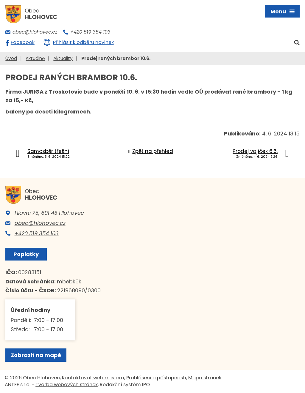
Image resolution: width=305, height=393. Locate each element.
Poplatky (26, 254)
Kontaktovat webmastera (93, 377)
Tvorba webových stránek (66, 384)
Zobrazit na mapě (36, 355)
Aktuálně (35, 58)
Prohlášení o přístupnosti (156, 377)
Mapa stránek (204, 377)
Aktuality (63, 58)
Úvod (11, 58)
